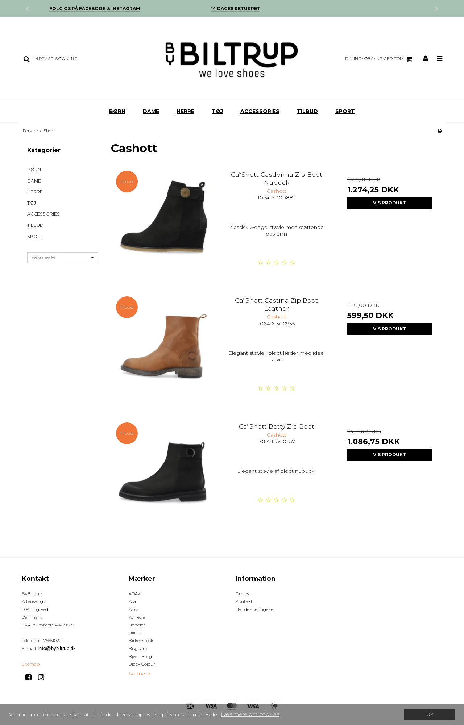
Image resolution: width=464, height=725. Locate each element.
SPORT (345, 111)
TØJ (217, 111)
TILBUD (307, 111)
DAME (151, 111)
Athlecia (137, 617)
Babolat (137, 625)
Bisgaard (138, 648)
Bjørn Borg (140, 656)
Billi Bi (135, 633)
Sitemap (31, 664)
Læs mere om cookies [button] (250, 714)
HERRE (185, 111)
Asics (133, 609)
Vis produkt (389, 202)
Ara (132, 601)
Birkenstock (141, 640)
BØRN (117, 111)
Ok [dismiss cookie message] (429, 714)
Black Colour (142, 664)
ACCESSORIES (259, 111)
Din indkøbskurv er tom (379, 59)
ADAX (135, 593)
